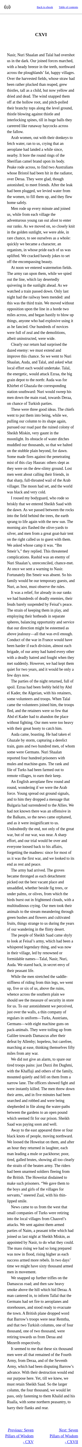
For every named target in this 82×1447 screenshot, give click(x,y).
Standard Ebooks (7, 7)
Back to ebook (45, 7)
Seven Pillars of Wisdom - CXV (19, 1436)
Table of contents (68, 7)
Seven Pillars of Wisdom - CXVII (64, 1436)
